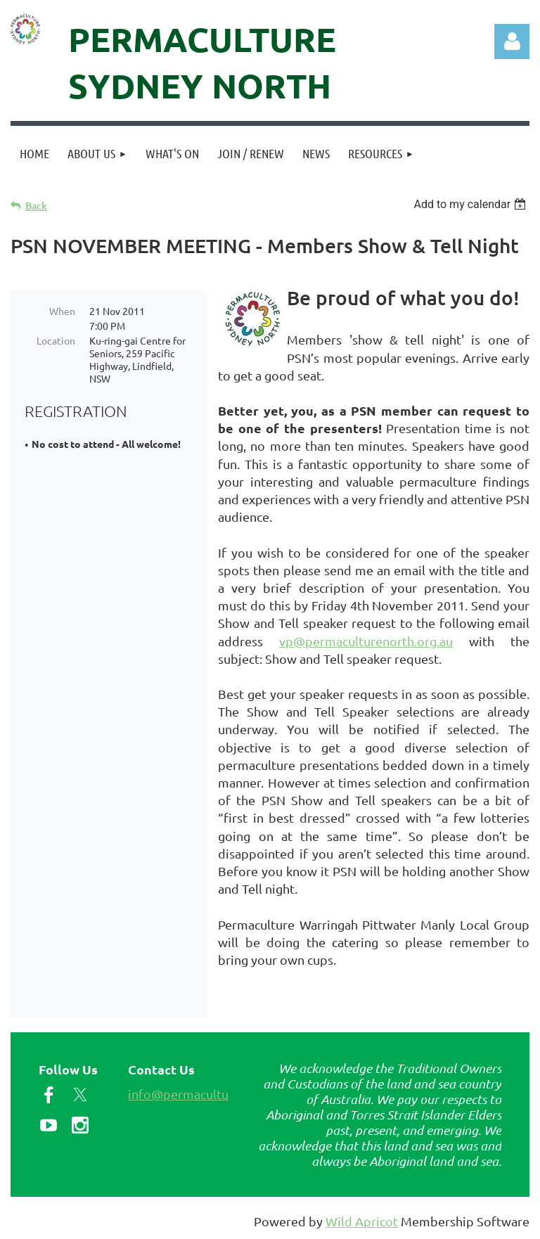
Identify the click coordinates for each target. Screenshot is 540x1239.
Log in (511, 41)
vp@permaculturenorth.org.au (366, 641)
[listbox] (471, 204)
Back (36, 205)
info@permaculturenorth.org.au (219, 1093)
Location (56, 340)
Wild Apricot (362, 1221)
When (62, 310)
